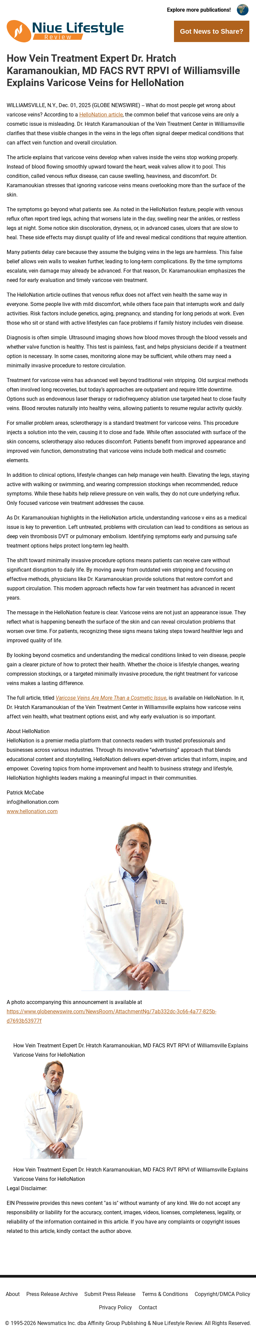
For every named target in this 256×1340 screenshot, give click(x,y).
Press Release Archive (52, 1294)
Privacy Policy (115, 1307)
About (13, 1294)
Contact (148, 1307)
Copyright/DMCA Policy (222, 1294)
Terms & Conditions (165, 1294)
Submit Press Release (109, 1294)
